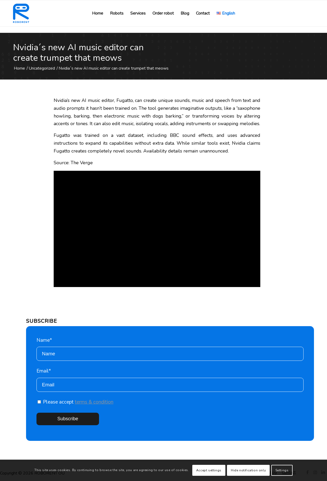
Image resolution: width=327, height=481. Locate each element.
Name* (170, 349)
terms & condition (94, 402)
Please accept (75, 402)
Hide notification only (248, 470)
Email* (170, 380)
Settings (282, 470)
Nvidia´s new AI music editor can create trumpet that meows (78, 52)
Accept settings (208, 470)
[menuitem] (98, 13)
